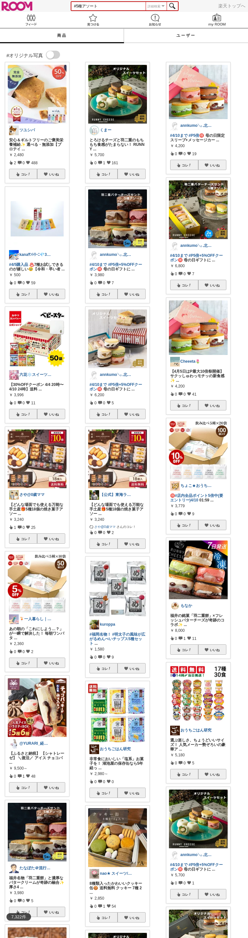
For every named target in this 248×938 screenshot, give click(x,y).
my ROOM (217, 20)
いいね (54, 174)
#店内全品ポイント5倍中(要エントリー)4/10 (196, 497)
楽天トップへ (231, 5)
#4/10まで (98, 264)
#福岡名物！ (100, 634)
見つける (93, 20)
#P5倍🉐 (196, 135)
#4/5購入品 (18, 264)
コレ (26, 174)
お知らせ (155, 20)
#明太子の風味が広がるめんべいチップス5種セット (117, 639)
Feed (31, 20)
